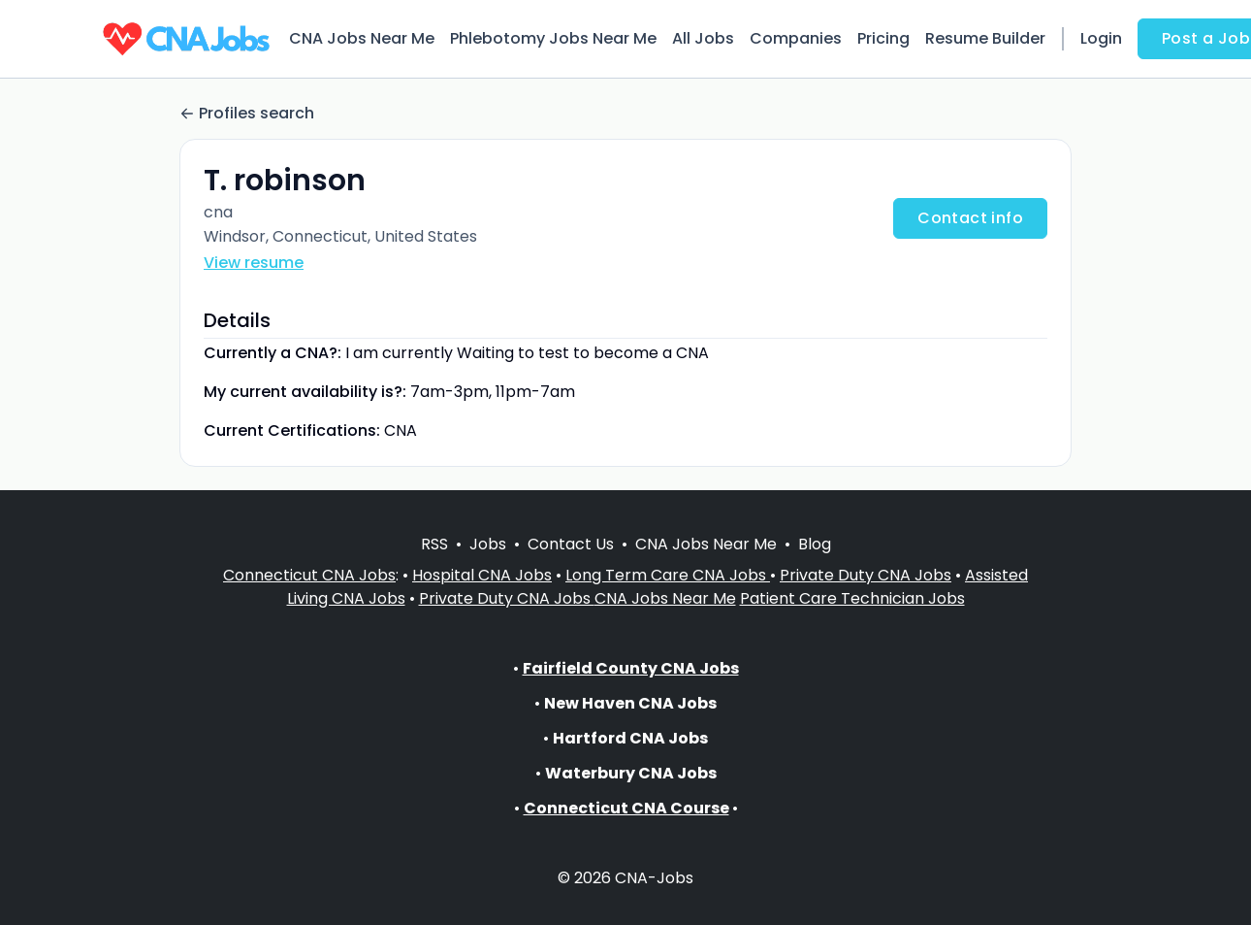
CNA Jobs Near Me (361, 38)
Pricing (883, 38)
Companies (796, 38)
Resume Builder (985, 38)
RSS (434, 544)
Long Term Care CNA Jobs (667, 575)
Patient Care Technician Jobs (852, 598)
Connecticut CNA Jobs (309, 575)
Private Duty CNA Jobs (865, 575)
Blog (814, 544)
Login (1101, 38)
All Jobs (703, 38)
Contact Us (571, 544)
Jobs (487, 544)
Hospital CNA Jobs (482, 575)
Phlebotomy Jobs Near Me (553, 38)
